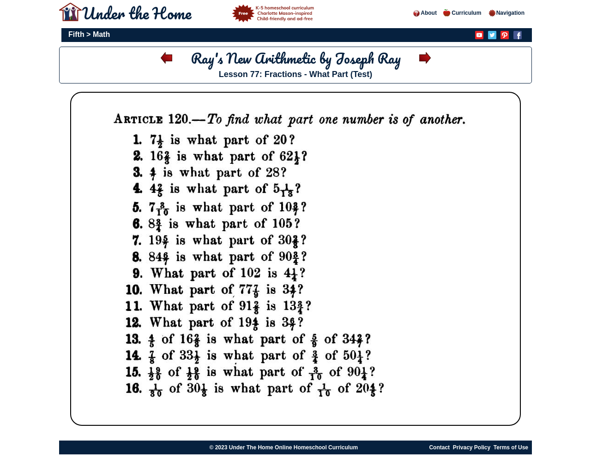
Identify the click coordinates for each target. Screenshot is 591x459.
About (424, 13)
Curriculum (462, 13)
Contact (439, 447)
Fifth (76, 34)
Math (101, 34)
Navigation (506, 13)
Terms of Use (511, 447)
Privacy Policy (471, 447)
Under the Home (199, 13)
